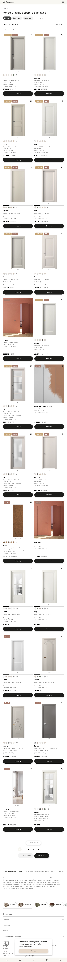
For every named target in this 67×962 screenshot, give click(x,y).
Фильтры (60, 24)
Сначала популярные (10, 24)
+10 (17, 608)
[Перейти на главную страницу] (8, 2)
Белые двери (17, 18)
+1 (16, 542)
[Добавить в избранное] (31, 35)
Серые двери (28, 18)
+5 (16, 75)
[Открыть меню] (62, 2)
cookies (31, 941)
